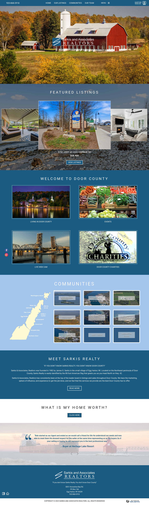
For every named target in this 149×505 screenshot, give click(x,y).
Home (48, 3)
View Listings (74, 164)
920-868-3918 (12, 3)
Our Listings (60, 3)
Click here (74, 416)
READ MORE (74, 389)
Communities (75, 3)
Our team (89, 3)
